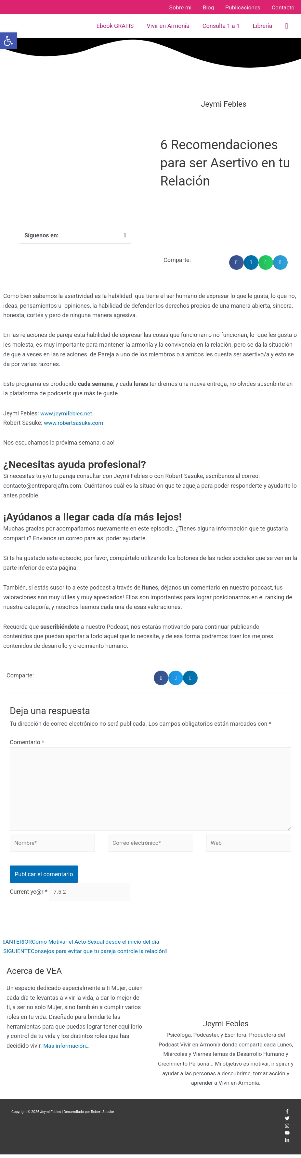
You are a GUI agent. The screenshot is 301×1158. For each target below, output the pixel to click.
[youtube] (287, 1138)
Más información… (67, 1048)
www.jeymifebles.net (67, 412)
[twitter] (287, 1123)
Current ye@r (28, 894)
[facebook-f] (287, 1116)
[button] (286, 25)
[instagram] (287, 1130)
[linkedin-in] (287, 1145)
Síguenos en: (41, 234)
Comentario (27, 741)
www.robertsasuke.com (75, 421)
